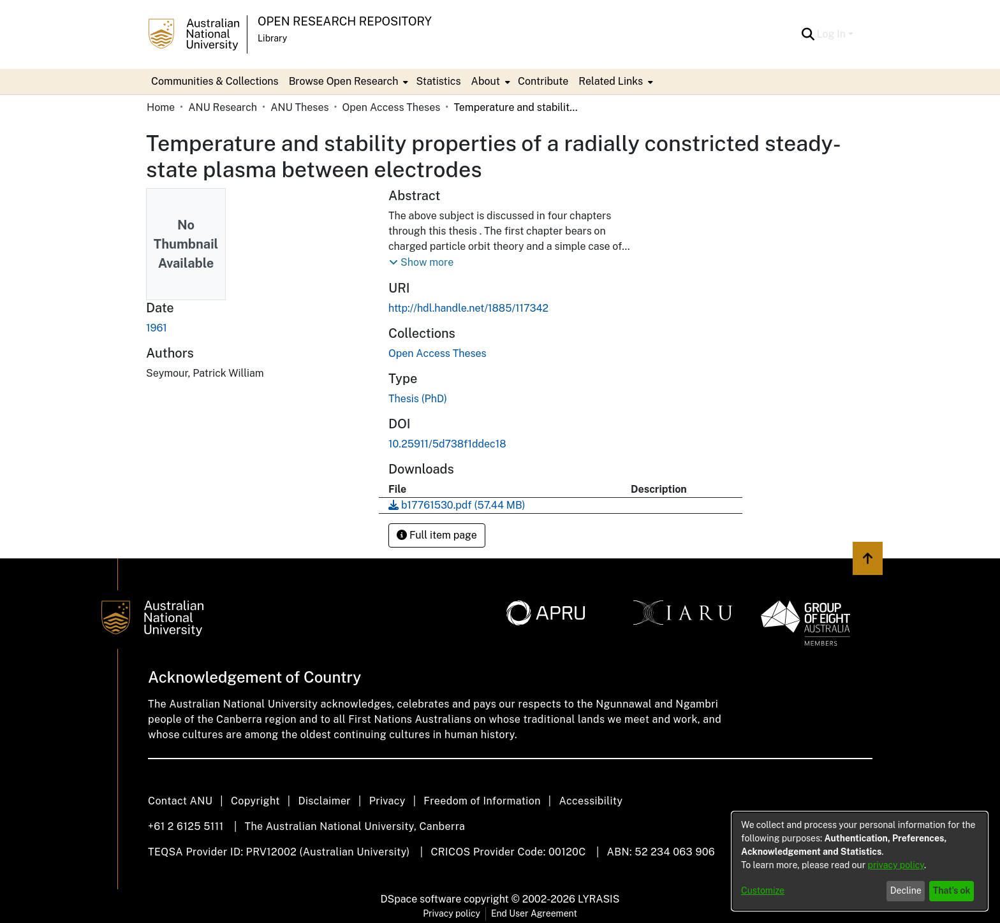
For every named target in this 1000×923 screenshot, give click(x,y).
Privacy (387, 801)
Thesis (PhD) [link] (417, 399)
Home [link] (161, 107)
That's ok (952, 890)
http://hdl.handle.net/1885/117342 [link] (468, 308)
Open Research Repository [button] (345, 21)
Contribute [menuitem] (543, 81)
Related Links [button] (610, 81)
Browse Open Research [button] (344, 81)
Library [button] (272, 38)
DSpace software (421, 899)
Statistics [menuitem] (438, 81)
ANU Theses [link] (299, 107)
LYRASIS (598, 899)
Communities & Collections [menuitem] (215, 81)
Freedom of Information (481, 801)
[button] (808, 34)
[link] (437, 353)
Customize (762, 890)
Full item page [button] (437, 535)
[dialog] (859, 861)
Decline (906, 890)
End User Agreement (534, 913)
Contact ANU (180, 801)
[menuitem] (347, 81)
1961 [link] (156, 328)
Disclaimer (324, 801)
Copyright (255, 801)
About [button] (485, 81)
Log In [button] (832, 34)
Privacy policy (451, 913)
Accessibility (590, 801)
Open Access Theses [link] (391, 107)
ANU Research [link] (222, 107)
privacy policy (896, 865)
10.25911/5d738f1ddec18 (447, 444)
